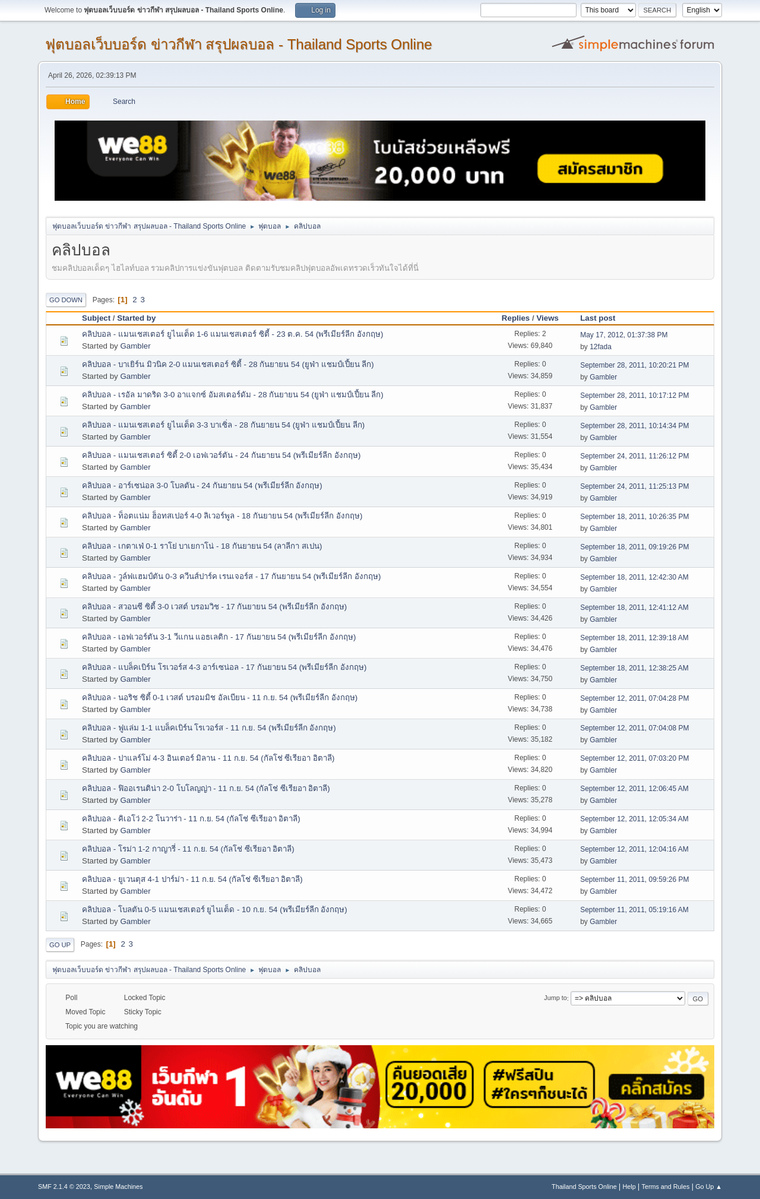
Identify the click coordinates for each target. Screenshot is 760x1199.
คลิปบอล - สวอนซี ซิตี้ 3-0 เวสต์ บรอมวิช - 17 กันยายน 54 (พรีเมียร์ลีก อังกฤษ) (214, 606)
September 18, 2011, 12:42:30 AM (634, 577)
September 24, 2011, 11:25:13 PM (634, 486)
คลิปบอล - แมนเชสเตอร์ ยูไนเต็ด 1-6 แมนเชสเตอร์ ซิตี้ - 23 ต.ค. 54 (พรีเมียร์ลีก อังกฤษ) (233, 334)
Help (629, 1186)
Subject (96, 318)
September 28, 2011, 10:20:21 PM (634, 365)
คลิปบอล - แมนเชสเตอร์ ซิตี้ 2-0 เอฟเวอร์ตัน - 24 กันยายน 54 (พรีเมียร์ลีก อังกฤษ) (221, 455)
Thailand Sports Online (584, 1186)
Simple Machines (118, 1186)
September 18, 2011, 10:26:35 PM (634, 516)
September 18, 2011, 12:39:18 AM (634, 638)
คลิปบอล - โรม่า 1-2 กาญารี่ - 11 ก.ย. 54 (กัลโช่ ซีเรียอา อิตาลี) (188, 848)
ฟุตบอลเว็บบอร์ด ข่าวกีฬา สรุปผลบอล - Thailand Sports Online (238, 44)
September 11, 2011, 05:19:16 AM (634, 910)
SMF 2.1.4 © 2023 (64, 1186)
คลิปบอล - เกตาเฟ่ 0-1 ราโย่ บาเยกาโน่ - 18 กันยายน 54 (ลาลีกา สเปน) (202, 546)
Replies (516, 318)
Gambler (135, 345)
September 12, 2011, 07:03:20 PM (634, 758)
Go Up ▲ (708, 1186)
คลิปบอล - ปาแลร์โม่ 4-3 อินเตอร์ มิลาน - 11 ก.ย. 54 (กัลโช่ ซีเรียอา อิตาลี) (208, 758)
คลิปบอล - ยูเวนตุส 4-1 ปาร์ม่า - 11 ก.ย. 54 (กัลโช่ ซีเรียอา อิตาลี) (192, 879)
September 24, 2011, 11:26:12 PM (634, 456)
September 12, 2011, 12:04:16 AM (634, 849)
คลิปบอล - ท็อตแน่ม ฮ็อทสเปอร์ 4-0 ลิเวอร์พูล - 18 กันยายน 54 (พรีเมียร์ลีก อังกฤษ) (222, 515)
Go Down (66, 299)
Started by (136, 318)
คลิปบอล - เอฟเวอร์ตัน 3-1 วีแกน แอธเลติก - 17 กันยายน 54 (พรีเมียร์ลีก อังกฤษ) (219, 636)
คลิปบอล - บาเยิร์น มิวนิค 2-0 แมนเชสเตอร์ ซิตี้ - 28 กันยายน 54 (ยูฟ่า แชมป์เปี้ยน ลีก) (228, 364)
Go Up (60, 944)
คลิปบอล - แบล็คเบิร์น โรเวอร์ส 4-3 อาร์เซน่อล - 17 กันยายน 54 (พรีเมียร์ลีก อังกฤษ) (224, 667)
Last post (603, 318)
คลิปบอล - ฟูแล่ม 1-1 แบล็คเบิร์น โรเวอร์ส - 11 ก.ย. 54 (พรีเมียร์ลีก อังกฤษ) (209, 727)
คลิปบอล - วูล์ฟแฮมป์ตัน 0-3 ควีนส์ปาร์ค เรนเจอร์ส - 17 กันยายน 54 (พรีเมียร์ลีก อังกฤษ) (231, 576)
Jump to (555, 998)
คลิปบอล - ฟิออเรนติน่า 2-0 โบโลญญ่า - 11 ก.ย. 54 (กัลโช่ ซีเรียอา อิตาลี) (206, 788)
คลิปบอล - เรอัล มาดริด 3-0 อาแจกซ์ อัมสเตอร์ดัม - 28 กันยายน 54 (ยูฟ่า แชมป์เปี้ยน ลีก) (233, 394)
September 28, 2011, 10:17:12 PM (634, 395)
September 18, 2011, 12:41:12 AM (634, 607)
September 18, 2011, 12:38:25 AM (634, 668)
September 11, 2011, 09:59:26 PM (634, 879)
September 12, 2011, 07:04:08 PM (634, 728)
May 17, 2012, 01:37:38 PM (623, 335)
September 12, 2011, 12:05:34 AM (634, 819)
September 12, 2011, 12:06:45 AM (634, 788)
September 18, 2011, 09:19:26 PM (634, 547)
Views (547, 318)
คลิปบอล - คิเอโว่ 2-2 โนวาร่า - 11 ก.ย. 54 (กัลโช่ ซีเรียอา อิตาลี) (191, 818)
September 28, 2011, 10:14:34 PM (634, 426)
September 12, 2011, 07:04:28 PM (634, 698)
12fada (601, 347)
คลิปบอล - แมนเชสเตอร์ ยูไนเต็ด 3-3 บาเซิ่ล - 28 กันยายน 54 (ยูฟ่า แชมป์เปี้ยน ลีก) (223, 424)
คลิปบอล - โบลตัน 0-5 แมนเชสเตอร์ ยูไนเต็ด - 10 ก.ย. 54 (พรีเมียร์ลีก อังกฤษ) (214, 909)
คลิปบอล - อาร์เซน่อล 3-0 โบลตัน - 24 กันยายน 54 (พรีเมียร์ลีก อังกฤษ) (202, 485)
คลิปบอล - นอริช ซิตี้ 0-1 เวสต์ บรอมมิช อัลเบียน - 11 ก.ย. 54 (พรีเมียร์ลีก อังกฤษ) (219, 697)
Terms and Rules (666, 1186)
